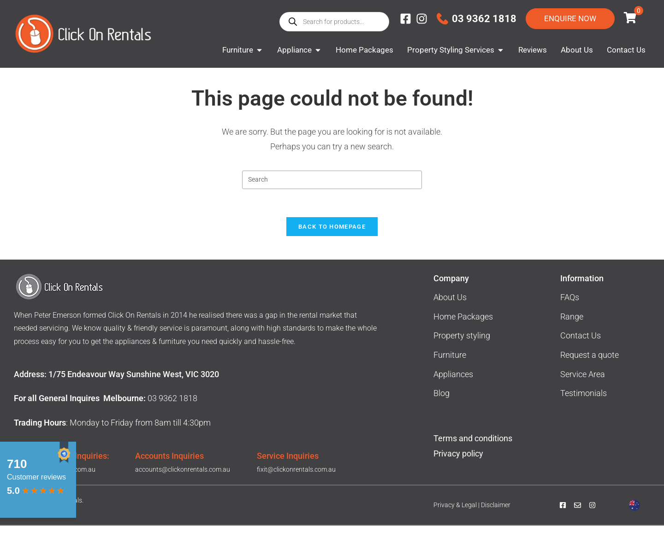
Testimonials (583, 400)
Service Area (582, 381)
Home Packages (463, 324)
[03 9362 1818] (442, 18)
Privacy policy (459, 461)
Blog (441, 400)
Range (571, 324)
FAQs (569, 304)
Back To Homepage (332, 234)
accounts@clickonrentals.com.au (182, 476)
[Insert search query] (332, 187)
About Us (450, 304)
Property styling (461, 343)
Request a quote (589, 362)
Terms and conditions (472, 445)
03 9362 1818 (484, 18)
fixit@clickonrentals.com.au (296, 476)
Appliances (453, 381)
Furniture (449, 362)
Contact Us (580, 343)
